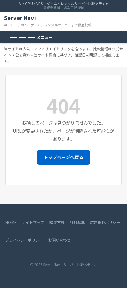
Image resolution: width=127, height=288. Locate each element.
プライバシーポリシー (24, 240)
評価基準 (77, 222)
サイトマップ (33, 222)
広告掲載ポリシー (105, 222)
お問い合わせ (59, 240)
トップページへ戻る (63, 157)
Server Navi (20, 17)
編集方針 (56, 222)
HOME (10, 222)
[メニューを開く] (31, 37)
